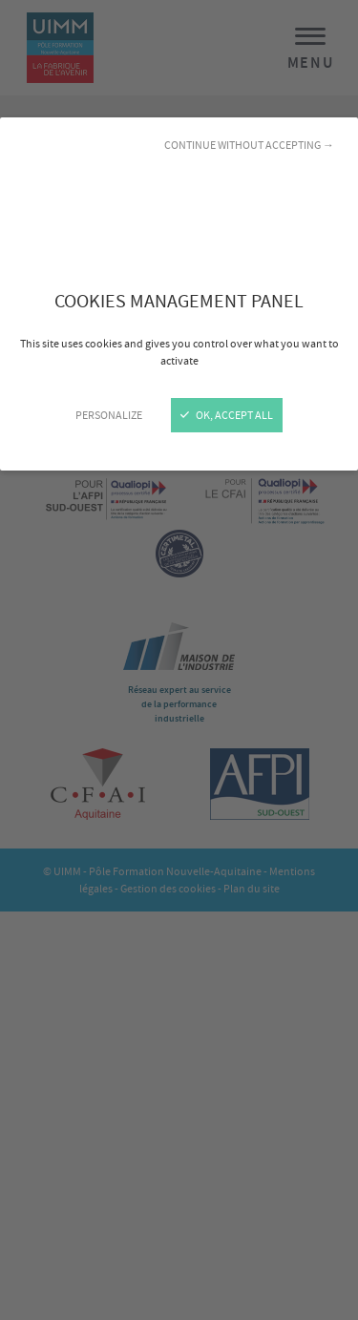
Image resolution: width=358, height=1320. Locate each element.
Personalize (108, 415)
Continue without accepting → (249, 145)
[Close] (179, 660)
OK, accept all (226, 415)
